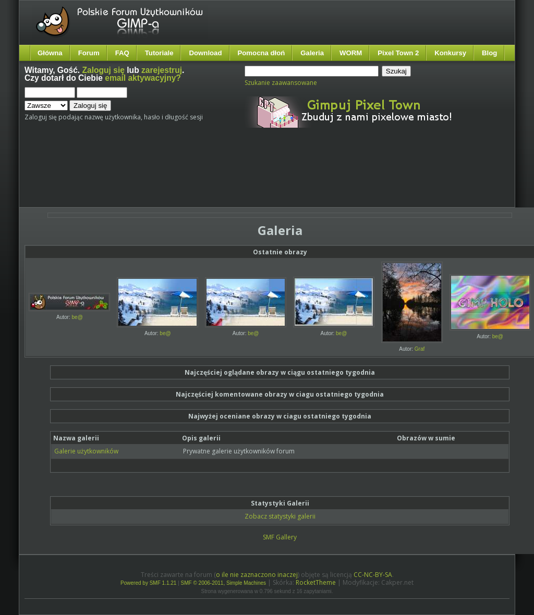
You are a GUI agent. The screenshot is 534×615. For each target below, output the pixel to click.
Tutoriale (159, 53)
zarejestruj (161, 70)
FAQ (122, 53)
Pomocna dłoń (261, 53)
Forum (89, 53)
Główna (50, 53)
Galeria (312, 53)
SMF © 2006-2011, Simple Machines (223, 583)
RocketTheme (316, 582)
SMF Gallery (280, 537)
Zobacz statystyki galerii (280, 516)
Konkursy (450, 53)
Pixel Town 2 (398, 53)
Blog (489, 53)
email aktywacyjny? (143, 77)
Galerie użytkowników (86, 451)
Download (205, 53)
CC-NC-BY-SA (373, 574)
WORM (350, 53)
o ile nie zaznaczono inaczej (257, 574)
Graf (419, 349)
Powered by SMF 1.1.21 (148, 583)
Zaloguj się (103, 70)
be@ (77, 317)
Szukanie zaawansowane (281, 82)
